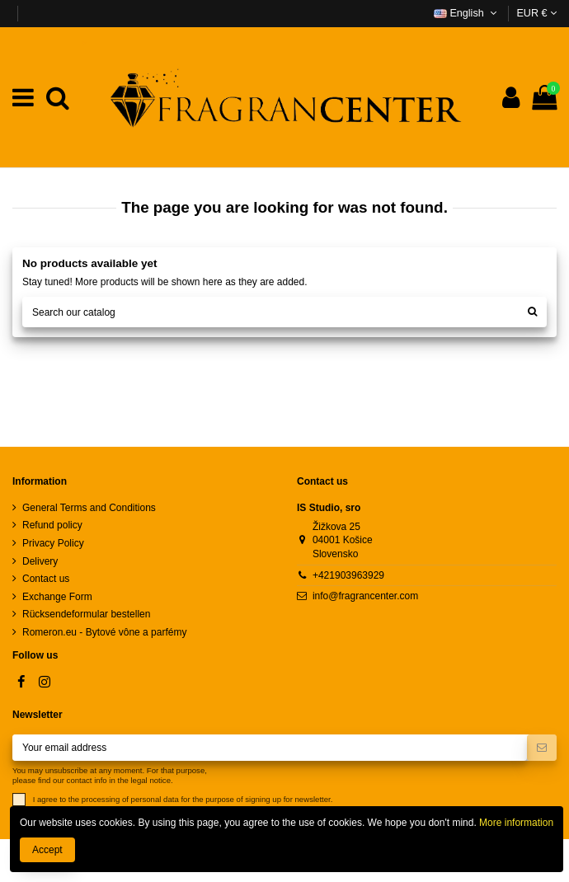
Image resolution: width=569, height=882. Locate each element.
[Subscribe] (542, 747)
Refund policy (52, 525)
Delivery (40, 561)
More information (515, 822)
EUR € (536, 13)
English (467, 13)
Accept (47, 850)
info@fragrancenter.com (365, 596)
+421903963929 (348, 575)
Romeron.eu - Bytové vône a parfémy (104, 632)
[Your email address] (269, 747)
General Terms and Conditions (89, 508)
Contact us (45, 578)
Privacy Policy (53, 543)
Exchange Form (57, 597)
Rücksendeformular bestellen (86, 614)
